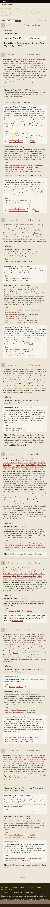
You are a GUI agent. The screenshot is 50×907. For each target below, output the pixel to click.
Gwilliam (40, 63)
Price (31, 375)
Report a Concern (19, 887)
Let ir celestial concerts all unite (18, 211)
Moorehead (6, 644)
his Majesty (32, 412)
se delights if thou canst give (18, 175)
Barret (23, 757)
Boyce (15, 63)
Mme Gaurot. (33, 322)
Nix (8, 375)
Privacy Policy (41, 887)
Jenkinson (31, 380)
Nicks (9, 465)
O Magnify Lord (14, 350)
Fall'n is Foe (13, 316)
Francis (44, 572)
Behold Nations (14, 318)
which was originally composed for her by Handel (23, 545)
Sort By (3, 20)
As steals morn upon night (18, 171)
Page (27, 138)
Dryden (38, 369)
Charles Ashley (37, 858)
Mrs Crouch (30, 349)
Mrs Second (34, 167)
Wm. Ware (34, 572)
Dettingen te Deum (15, 281)
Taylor (4, 375)
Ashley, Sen (34, 651)
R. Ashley (30, 382)
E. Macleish (26, 481)
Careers (31, 887)
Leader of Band (14, 102)
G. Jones (38, 642)
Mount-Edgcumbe (23, 506)
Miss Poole (32, 510)
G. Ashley (29, 102)
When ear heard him (15, 310)
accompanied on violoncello (17, 314)
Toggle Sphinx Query (7, 4)
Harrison (24, 67)
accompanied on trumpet (17, 209)
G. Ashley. (29, 611)
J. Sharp (9, 378)
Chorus (31, 138)
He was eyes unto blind (16, 812)
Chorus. (39, 175)
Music (12, 428)
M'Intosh (5, 640)
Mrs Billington (39, 136)
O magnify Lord (14, 739)
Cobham (18, 378)
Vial (9, 765)
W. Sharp (41, 375)
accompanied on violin (16, 142)
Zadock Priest (14, 430)
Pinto (44, 570)
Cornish (35, 378)
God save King (14, 279)
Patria (35, 61)
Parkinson (40, 373)
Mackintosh (27, 572)
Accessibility (6, 887)
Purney (5, 65)
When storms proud (15, 205)
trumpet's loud (14, 837)
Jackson (10, 467)
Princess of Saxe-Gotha (10, 420)
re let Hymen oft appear (16, 167)
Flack (39, 463)
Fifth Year (30, 543)
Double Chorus (34, 320)
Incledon (29, 837)
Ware (29, 642)
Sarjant (39, 61)
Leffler (44, 378)
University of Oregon (11, 892)
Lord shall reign (14, 352)
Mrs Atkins (30, 739)
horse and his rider (15, 356)
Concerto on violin (15, 322)
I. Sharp (36, 375)
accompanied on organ (16, 203)
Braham (10, 510)
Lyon (25, 65)
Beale (17, 469)
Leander (14, 65)
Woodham (5, 380)
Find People (12, 889)
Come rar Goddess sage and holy (19, 136)
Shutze (28, 375)
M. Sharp (33, 465)
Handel (39, 59)
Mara (10, 373)
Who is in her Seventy (15, 543)
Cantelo (11, 380)
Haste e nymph (14, 138)
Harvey (35, 373)
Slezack (38, 763)
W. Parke (22, 636)
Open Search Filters (25, 902)
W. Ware (34, 463)
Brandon (36, 69)
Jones (30, 576)
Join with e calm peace (16, 140)
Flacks (13, 375)
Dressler (43, 463)
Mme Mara (30, 354)
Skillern (16, 380)
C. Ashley (37, 224)
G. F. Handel (24, 567)
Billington (5, 63)
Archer (13, 378)
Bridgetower (29, 373)
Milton (26, 59)
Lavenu (30, 63)
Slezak (11, 644)
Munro (9, 65)
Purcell (31, 344)
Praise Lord (13, 201)
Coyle (18, 467)
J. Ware (17, 763)
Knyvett (32, 202)
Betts (4, 576)
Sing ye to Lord (14, 354)
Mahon (11, 63)
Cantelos (8, 469)
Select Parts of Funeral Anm (18, 710)
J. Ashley (42, 65)
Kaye (18, 65)
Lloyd (21, 469)
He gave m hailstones (16, 320)
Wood (16, 229)
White (12, 765)
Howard (25, 63)
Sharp (21, 65)
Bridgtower (14, 463)
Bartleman (35, 165)
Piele (42, 467)
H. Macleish (18, 82)
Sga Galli (5, 483)
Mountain (19, 63)
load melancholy (14, 134)
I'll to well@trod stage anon (17, 169)
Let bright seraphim (15, 207)
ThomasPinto (17, 621)
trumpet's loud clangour (16, 712)
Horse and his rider (15, 741)
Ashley (31, 67)
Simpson (35, 63)
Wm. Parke (35, 461)
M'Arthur (11, 759)
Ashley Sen (18, 771)
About (3, 889)
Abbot (33, 644)
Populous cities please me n (17, 165)
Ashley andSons (29, 61)
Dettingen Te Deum (16, 687)
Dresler (18, 375)
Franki (20, 380)
